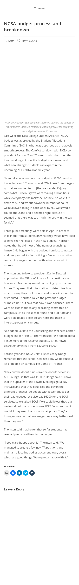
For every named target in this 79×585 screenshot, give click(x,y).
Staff (11, 40)
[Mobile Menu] (39, 8)
